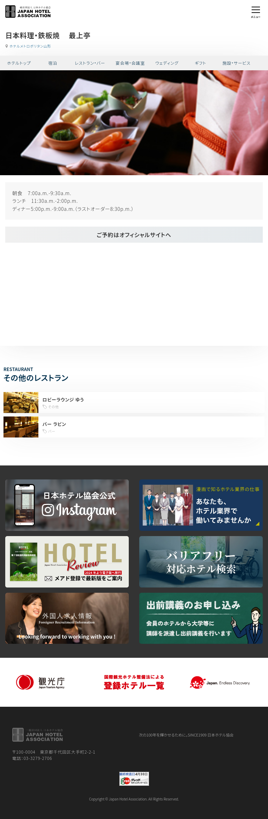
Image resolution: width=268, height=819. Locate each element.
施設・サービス (236, 63)
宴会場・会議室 (130, 63)
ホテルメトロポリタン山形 (30, 46)
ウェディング (167, 63)
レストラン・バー (90, 63)
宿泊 (52, 63)
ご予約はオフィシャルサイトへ (134, 234)
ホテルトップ (19, 63)
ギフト (200, 63)
